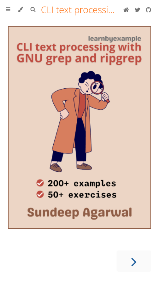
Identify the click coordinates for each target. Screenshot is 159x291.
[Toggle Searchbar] (33, 9)
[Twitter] (138, 9)
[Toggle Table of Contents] (8, 9)
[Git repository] (148, 9)
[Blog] (127, 9)
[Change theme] (20, 9)
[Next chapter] (134, 261)
